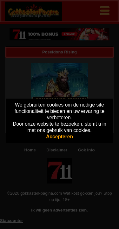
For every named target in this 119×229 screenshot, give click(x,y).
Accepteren (59, 136)
